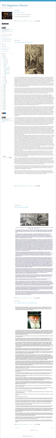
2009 (3, 101)
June (4, 76)
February (5, 81)
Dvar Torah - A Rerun (19, 12)
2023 (3, 56)
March (5, 80)
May (4, 77)
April (4, 78)
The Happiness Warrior (15, 5)
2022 (3, 57)
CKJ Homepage (4, 46)
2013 (3, 95)
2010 (3, 99)
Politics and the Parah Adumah (21, 207)
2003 (3, 109)
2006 (3, 105)
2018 (3, 88)
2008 (3, 102)
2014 (3, 94)
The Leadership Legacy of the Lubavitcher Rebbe (25, 302)
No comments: (31, 185)
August (5, 64)
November (5, 60)
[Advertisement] (34, 31)
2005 (3, 106)
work (4, 29)
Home (34, 427)
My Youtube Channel (5, 49)
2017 (3, 90)
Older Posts (52, 427)
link (29, 16)
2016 (3, 91)
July (4, 65)
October (5, 61)
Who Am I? (3, 36)
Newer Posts (17, 427)
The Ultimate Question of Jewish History (23, 42)
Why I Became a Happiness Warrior (7, 39)
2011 (3, 98)
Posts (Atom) (36, 430)
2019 (3, 87)
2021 (3, 84)
